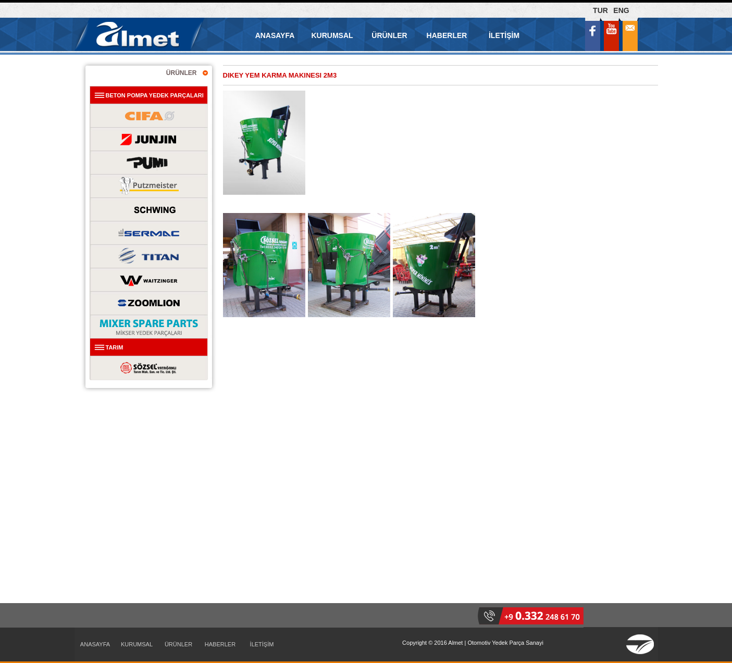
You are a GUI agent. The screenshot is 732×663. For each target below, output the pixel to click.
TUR (600, 10)
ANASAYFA (275, 35)
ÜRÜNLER (389, 35)
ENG (621, 10)
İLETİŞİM (504, 35)
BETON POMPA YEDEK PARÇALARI (155, 95)
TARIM (114, 347)
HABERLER (447, 35)
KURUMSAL (332, 35)
